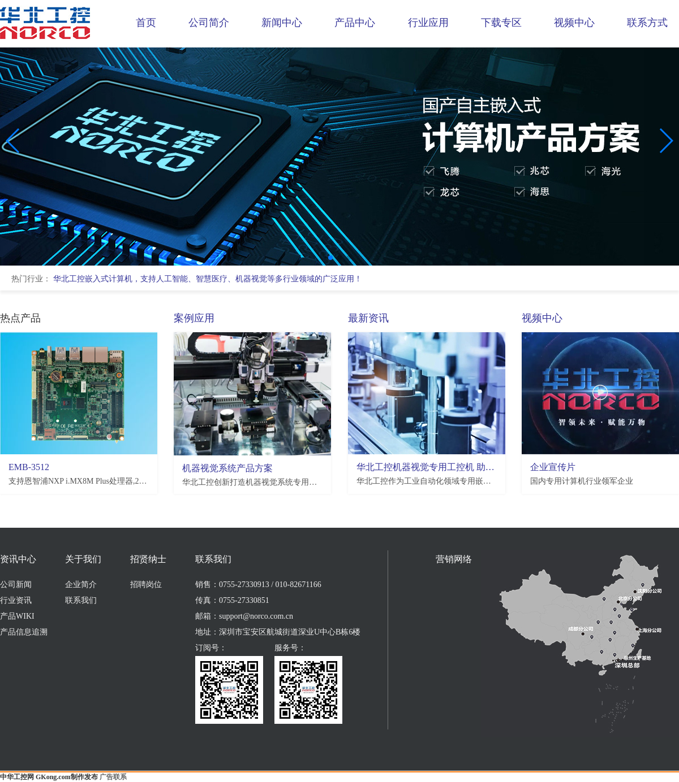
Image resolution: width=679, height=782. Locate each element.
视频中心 (574, 22)
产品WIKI (17, 616)
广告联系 (113, 777)
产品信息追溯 (24, 632)
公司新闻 (16, 584)
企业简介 (81, 584)
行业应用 (428, 22)
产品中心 (354, 22)
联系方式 (647, 22)
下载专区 (501, 22)
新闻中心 (281, 22)
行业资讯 (16, 600)
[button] (330, 257)
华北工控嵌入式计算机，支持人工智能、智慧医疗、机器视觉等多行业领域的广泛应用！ (207, 279)
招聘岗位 (146, 584)
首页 (146, 22)
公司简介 (208, 22)
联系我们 (81, 600)
